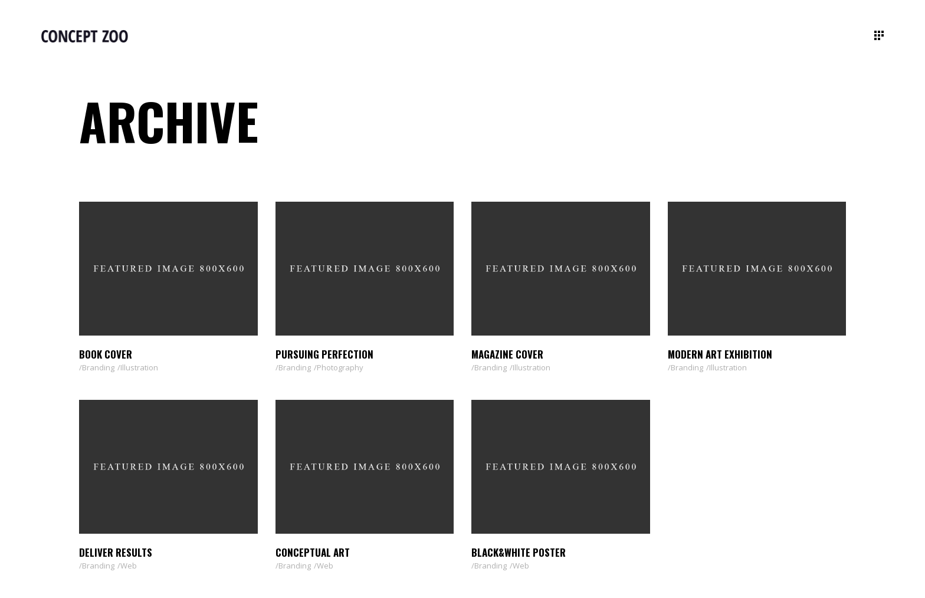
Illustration (139, 367)
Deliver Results (115, 552)
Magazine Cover (507, 354)
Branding (98, 367)
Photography (340, 367)
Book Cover (105, 354)
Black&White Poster (518, 552)
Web (128, 565)
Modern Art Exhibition (720, 354)
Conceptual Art (312, 552)
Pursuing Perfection (324, 354)
